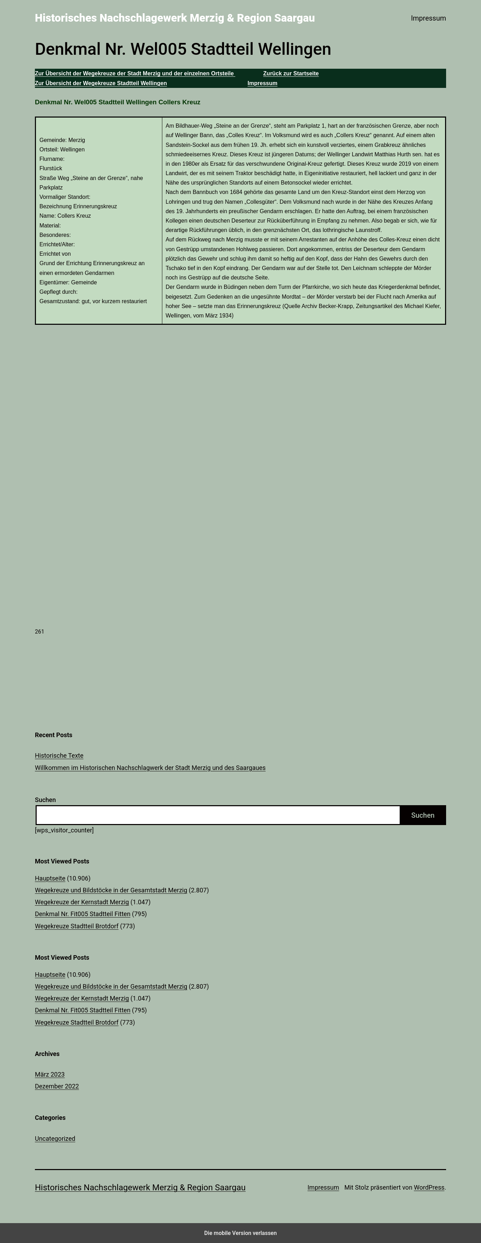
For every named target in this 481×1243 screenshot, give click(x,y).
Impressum (428, 18)
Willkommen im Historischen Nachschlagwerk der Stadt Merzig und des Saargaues (150, 767)
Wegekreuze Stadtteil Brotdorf (76, 926)
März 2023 (50, 1074)
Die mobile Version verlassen (240, 1233)
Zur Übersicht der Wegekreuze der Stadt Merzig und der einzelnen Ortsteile (135, 73)
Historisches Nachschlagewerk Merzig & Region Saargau (175, 18)
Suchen (45, 799)
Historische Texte (59, 755)
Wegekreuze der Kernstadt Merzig (82, 902)
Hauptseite (50, 878)
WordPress (429, 1187)
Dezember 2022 (57, 1086)
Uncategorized (55, 1138)
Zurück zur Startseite (291, 73)
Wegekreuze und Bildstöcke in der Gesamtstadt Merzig (111, 890)
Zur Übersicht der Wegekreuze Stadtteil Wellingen (101, 83)
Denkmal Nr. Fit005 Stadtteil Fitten (83, 914)
